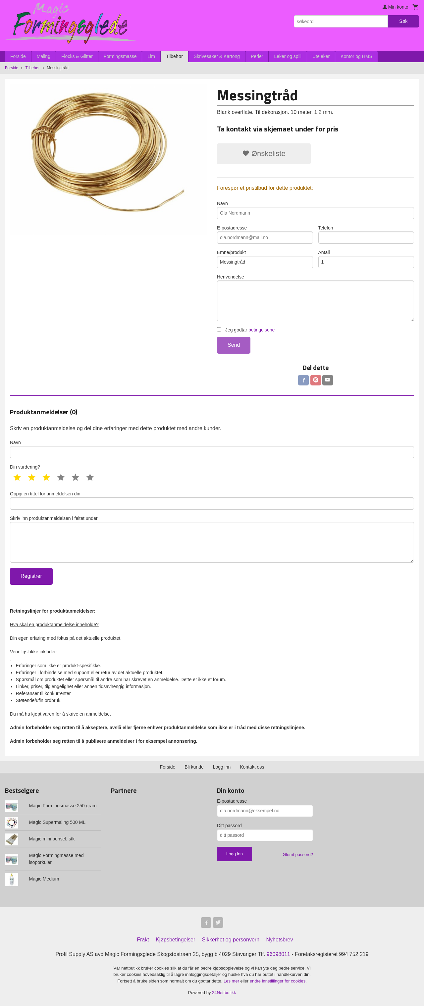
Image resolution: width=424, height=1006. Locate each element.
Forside (18, 56)
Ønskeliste (264, 153)
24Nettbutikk (224, 992)
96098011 (278, 954)
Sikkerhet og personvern (230, 939)
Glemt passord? (298, 854)
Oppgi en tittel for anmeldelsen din (212, 500)
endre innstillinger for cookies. (278, 981)
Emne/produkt (265, 259)
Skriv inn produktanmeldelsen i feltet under (212, 539)
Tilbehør (174, 56)
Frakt (143, 939)
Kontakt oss (252, 767)
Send (234, 345)
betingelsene (261, 329)
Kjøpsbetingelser (175, 939)
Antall (366, 259)
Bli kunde (194, 767)
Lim (151, 56)
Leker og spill (287, 56)
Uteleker (321, 56)
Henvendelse (315, 297)
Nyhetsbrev (279, 939)
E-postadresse (265, 234)
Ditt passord (229, 825)
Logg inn (222, 767)
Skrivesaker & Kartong (217, 56)
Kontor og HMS (356, 56)
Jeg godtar (246, 329)
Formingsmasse (120, 56)
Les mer (232, 981)
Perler (257, 56)
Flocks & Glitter (77, 56)
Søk (403, 21)
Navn (315, 210)
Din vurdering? (25, 467)
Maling (43, 56)
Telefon (366, 234)
